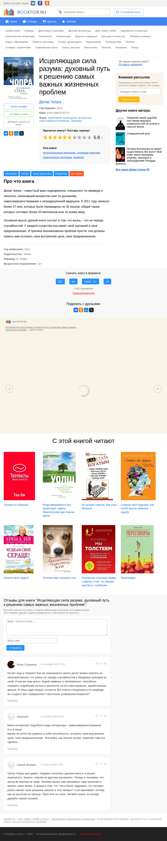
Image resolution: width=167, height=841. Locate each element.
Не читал (76, 173)
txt (73, 281)
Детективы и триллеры (51, 30)
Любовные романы (140, 36)
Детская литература (79, 30)
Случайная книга (130, 12)
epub (91, 281)
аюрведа (78, 157)
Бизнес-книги (13, 30)
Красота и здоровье (86, 36)
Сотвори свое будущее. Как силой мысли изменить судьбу (137, 508)
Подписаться (129, 99)
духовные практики (88, 152)
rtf (107, 281)
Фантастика (90, 47)
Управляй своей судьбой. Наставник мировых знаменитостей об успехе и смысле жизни (138, 122)
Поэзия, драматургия (69, 41)
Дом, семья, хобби (105, 30)
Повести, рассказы (42, 41)
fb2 (60, 281)
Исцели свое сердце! (16, 577)
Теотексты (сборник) (16, 504)
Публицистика (113, 41)
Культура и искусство (113, 36)
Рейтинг (71, 21)
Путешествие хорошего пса (59, 577)
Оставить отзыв (18, 114)
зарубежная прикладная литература (70, 117)
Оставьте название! (130, 64)
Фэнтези (106, 47)
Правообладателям (91, 834)
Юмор (134, 47)
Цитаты (51, 21)
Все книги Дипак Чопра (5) (132, 169)
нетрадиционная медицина (59, 152)
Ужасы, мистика (71, 47)
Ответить (12, 700)
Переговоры (128, 577)
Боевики (29, 30)
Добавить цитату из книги (19, 123)
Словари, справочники (18, 47)
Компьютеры (63, 36)
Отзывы (32, 21)
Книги (13, 21)
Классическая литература (20, 36)
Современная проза (46, 47)
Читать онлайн (18, 106)
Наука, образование (17, 41)
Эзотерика (121, 47)
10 (89, 137)
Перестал (61, 173)
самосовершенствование (54, 120)
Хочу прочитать (42, 173)
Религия (130, 41)
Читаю (25, 173)
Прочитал (11, 173)
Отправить (15, 647)
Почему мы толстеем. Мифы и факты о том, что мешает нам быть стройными (99, 581)
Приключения (93, 41)
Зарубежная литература (133, 30)
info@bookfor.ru (66, 834)
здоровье (76, 120)
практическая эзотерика (57, 157)
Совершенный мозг (133, 133)
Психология (45, 36)
